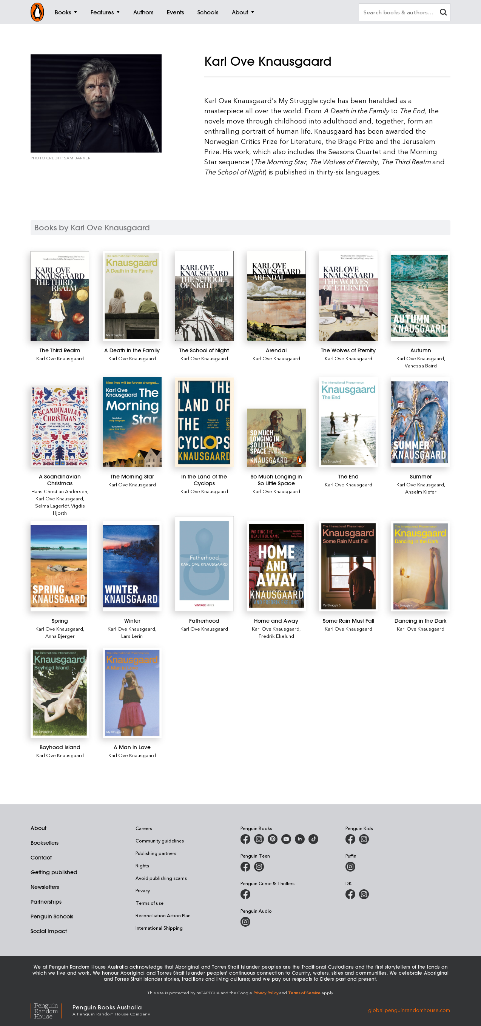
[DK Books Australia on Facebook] (350, 894)
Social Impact (49, 931)
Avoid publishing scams (161, 878)
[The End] (348, 422)
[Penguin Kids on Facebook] (350, 839)
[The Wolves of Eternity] (348, 295)
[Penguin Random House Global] (51, 1009)
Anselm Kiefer (420, 491)
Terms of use (149, 902)
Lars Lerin (132, 635)
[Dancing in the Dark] (420, 566)
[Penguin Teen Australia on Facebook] (245, 867)
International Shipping (159, 927)
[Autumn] (420, 296)
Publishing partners (156, 853)
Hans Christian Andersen (59, 491)
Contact (41, 857)
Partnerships (46, 901)
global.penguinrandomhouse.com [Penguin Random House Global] (409, 1010)
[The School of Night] (204, 296)
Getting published (54, 872)
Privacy (143, 890)
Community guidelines (160, 840)
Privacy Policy (265, 992)
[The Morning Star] (132, 422)
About (38, 828)
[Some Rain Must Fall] (348, 566)
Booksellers (45, 842)
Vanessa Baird (421, 365)
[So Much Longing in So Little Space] (276, 438)
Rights (142, 865)
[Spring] (60, 566)
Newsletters (45, 887)
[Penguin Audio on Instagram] (245, 922)
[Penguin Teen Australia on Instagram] (259, 867)
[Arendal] (276, 296)
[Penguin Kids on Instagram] (364, 839)
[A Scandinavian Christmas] (60, 426)
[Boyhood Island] (60, 692)
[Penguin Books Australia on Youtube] (286, 839)
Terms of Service (304, 992)
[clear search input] (443, 13)
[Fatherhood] (204, 563)
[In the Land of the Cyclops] (204, 422)
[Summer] (420, 422)
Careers (144, 828)
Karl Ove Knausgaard (60, 358)
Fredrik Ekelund (276, 635)
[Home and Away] (276, 566)
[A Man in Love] (132, 693)
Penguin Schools (52, 916)
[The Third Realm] (60, 296)
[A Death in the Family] (132, 296)
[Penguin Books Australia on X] (273, 839)
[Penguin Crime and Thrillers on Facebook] (245, 894)
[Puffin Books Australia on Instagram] (350, 867)
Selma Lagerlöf (52, 505)
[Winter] (132, 566)
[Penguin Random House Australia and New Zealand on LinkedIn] (300, 839)
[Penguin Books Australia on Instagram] (259, 839)
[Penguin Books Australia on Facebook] (245, 839)
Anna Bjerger (60, 635)
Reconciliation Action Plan (163, 915)
